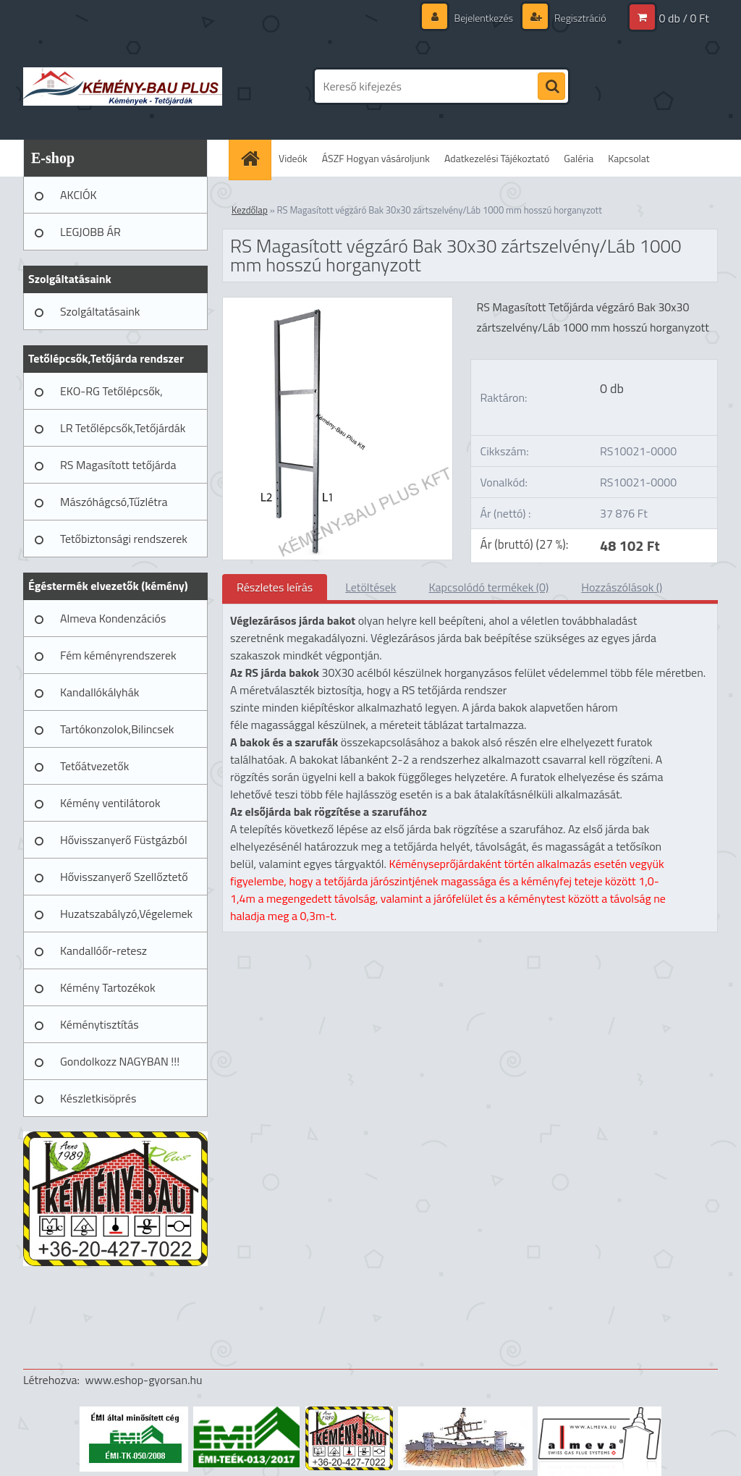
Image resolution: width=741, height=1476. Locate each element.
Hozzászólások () (621, 587)
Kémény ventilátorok (110, 802)
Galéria (578, 158)
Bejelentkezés (483, 17)
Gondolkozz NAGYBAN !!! (119, 1061)
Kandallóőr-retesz (103, 950)
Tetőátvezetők (94, 766)
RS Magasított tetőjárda (118, 464)
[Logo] (122, 86)
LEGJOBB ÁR (90, 231)
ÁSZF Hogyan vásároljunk (376, 158)
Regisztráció (579, 17)
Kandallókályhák (99, 692)
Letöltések (370, 587)
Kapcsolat (629, 158)
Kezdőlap (250, 210)
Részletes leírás (275, 587)
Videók (293, 158)
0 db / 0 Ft (684, 18)
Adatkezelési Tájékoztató (496, 158)
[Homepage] (254, 158)
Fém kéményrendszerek (118, 655)
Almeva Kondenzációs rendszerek (113, 623)
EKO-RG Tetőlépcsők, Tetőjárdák (111, 396)
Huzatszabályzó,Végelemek (126, 913)
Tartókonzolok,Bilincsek (117, 729)
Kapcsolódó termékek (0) (488, 587)
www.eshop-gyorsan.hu (144, 1379)
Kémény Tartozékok (108, 987)
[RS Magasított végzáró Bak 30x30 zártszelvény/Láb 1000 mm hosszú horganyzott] (337, 303)
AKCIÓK (78, 194)
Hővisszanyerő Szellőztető (124, 876)
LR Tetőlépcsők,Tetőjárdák (122, 428)
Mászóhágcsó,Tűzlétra (114, 501)
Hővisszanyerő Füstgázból (123, 839)
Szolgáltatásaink (100, 311)
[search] (551, 87)
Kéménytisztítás (99, 1024)
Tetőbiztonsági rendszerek (123, 538)
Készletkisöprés (98, 1098)
